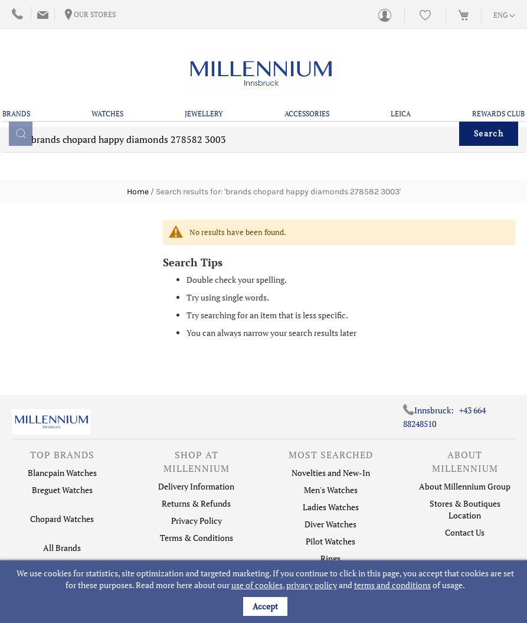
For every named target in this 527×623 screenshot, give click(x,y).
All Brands (62, 547)
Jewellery (204, 113)
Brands (16, 113)
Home (138, 192)
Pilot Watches (330, 541)
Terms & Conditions (196, 537)
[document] (265, 591)
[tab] (62, 457)
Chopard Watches (62, 518)
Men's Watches (331, 489)
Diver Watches (330, 524)
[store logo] (261, 73)
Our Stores (95, 14)
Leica (401, 113)
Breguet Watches (62, 489)
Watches (107, 113)
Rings (330, 558)
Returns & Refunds (196, 503)
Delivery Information (196, 486)
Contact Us (465, 532)
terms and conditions (392, 585)
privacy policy (311, 585)
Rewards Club (498, 113)
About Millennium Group (464, 486)
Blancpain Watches (62, 472)
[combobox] (263, 148)
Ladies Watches (331, 507)
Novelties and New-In (331, 472)
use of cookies (257, 585)
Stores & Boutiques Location (465, 509)
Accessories (306, 113)
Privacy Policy (196, 520)
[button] (504, 16)
